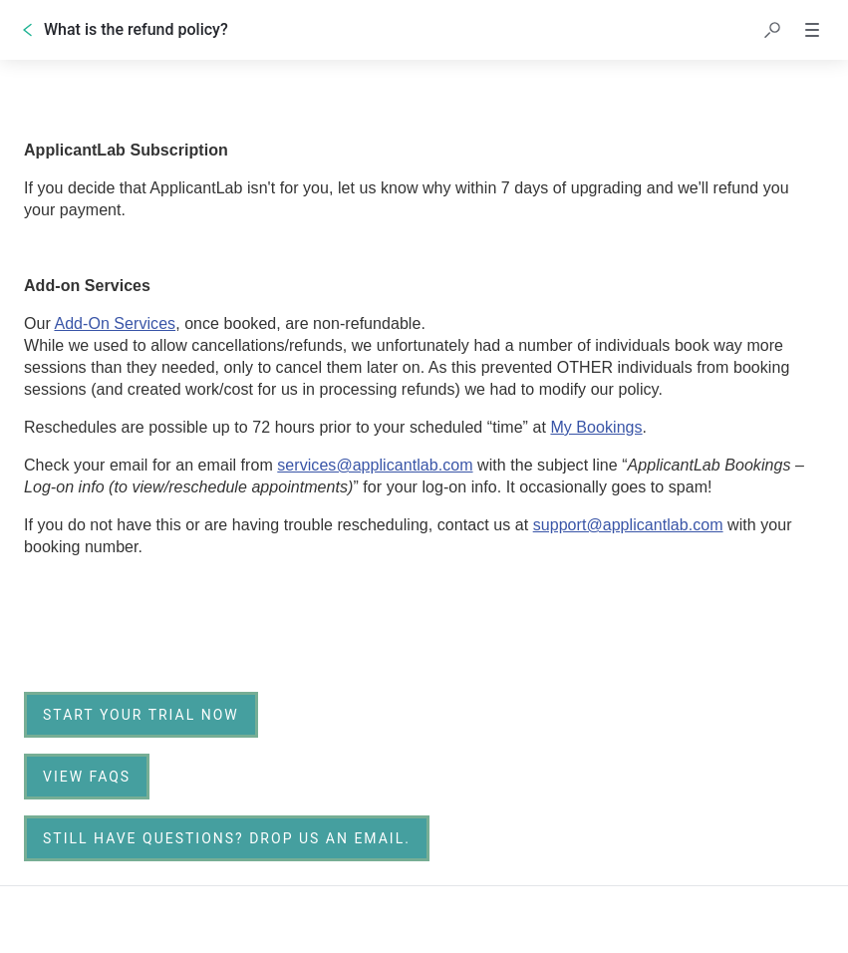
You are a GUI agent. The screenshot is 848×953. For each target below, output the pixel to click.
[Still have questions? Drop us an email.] (226, 838)
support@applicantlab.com (628, 524)
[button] (772, 30)
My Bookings (596, 427)
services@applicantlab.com (374, 465)
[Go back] (28, 30)
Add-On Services (114, 323)
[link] (141, 715)
